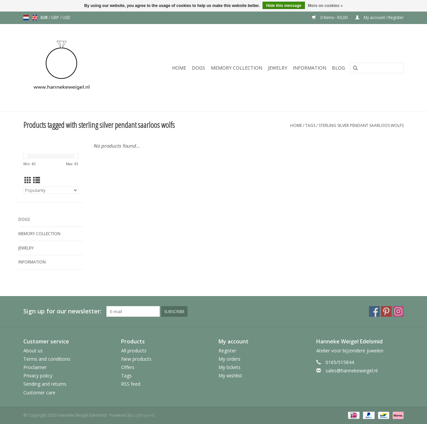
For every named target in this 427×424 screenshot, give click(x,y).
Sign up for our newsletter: (62, 311)
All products (133, 350)
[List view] (36, 180)
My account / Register (379, 17)
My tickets (230, 367)
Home (179, 68)
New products (136, 359)
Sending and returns (44, 384)
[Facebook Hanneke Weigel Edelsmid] (374, 311)
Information (309, 68)
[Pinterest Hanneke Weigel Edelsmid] (386, 311)
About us (33, 350)
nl (26, 17)
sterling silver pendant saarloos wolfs (361, 125)
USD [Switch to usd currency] (66, 17)
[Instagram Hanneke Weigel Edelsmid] (398, 311)
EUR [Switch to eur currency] (45, 17)
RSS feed (130, 384)
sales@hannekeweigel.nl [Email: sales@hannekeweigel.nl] (352, 370)
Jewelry (277, 68)
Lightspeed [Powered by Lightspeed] (143, 415)
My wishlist (230, 375)
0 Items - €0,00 (330, 17)
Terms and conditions (46, 359)
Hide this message (283, 5)
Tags (310, 125)
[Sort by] (50, 190)
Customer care (39, 392)
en (34, 17)
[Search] (377, 68)
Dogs (198, 68)
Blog (338, 68)
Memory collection (236, 68)
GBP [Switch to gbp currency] (55, 17)
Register (227, 350)
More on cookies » (325, 5)
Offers (127, 367)
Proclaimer (35, 367)
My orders (230, 359)
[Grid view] (27, 180)
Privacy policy (37, 375)
